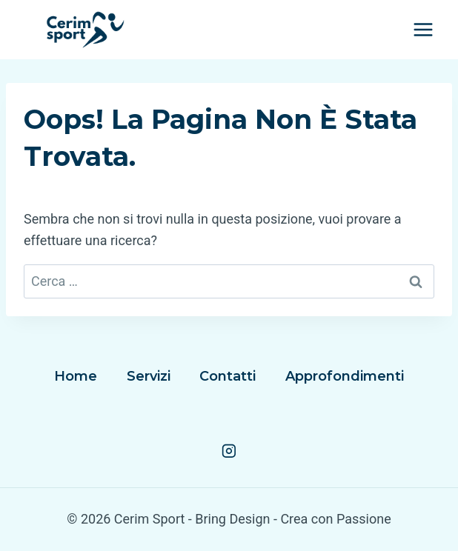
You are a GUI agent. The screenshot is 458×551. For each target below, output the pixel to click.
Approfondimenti (344, 376)
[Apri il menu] (422, 29)
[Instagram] (229, 451)
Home (75, 376)
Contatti (227, 376)
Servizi (148, 376)
